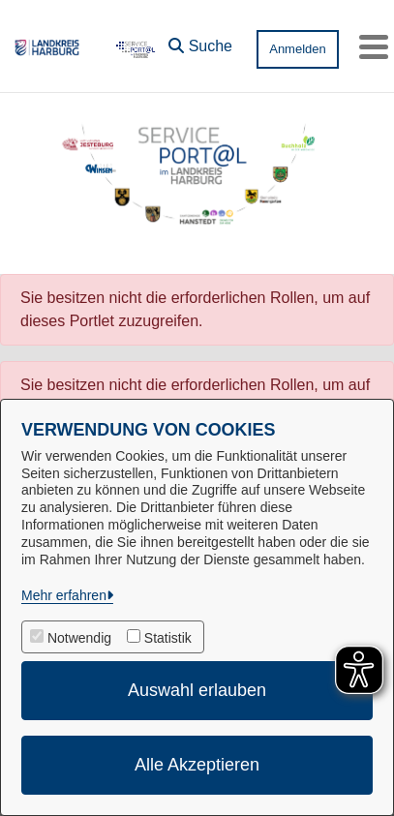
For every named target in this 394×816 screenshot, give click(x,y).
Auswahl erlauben (197, 690)
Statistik (168, 638)
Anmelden (297, 49)
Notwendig (79, 638)
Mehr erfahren (63, 595)
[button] (200, 41)
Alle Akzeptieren (197, 764)
